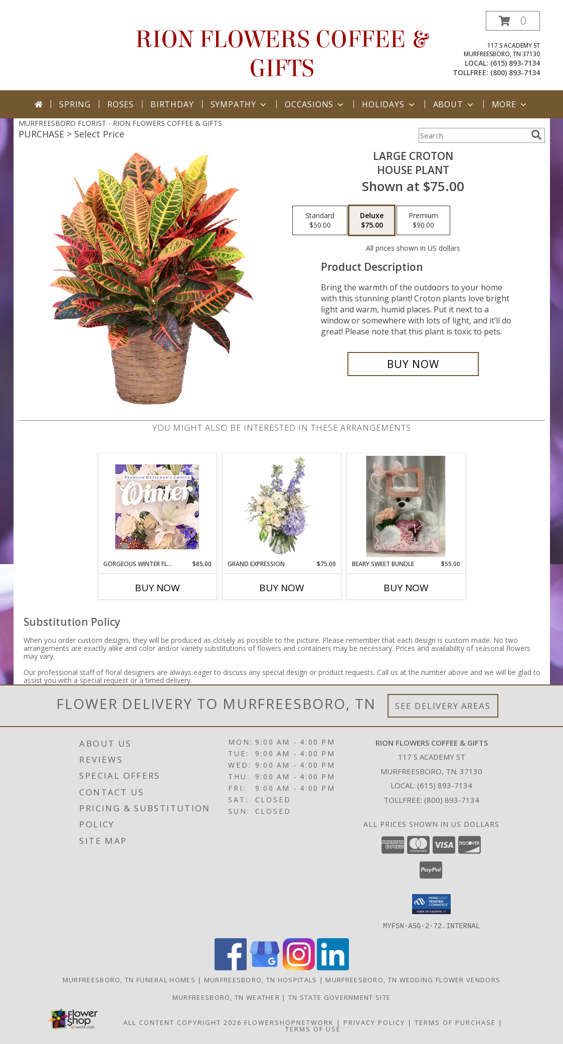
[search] (536, 134)
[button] (513, 21)
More (510, 104)
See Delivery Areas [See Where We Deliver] (443, 706)
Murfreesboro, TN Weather (226, 996)
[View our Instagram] (299, 967)
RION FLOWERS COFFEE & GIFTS (281, 54)
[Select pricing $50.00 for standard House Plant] (320, 220)
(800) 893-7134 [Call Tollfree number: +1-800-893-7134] (451, 800)
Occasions (315, 104)
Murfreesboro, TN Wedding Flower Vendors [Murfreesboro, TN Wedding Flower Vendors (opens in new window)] (412, 979)
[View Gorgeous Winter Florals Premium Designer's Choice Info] (157, 507)
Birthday (172, 104)
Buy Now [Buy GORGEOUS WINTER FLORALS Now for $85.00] (157, 587)
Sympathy (239, 104)
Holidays (389, 104)
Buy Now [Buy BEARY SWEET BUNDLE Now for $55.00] (406, 587)
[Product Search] (472, 135)
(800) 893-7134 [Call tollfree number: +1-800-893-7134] (515, 72)
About (454, 104)
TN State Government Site (339, 996)
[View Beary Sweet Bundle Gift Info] (406, 506)
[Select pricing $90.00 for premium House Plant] (423, 220)
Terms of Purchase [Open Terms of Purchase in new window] (455, 1021)
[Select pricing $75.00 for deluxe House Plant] (371, 220)
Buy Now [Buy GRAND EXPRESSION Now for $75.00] (281, 587)
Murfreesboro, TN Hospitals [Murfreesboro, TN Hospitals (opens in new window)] (260, 979)
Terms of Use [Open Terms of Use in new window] (313, 1028)
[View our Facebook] (231, 967)
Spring (75, 104)
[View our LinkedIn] (333, 967)
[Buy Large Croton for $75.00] (413, 364)
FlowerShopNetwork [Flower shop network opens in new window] (289, 1021)
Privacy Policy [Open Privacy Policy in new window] (374, 1021)
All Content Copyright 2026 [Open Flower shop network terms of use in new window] (182, 1021)
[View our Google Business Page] (265, 967)
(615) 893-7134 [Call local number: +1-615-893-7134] (515, 63)
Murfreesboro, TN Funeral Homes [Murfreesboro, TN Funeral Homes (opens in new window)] (129, 979)
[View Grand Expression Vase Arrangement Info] (281, 506)
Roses (120, 104)
